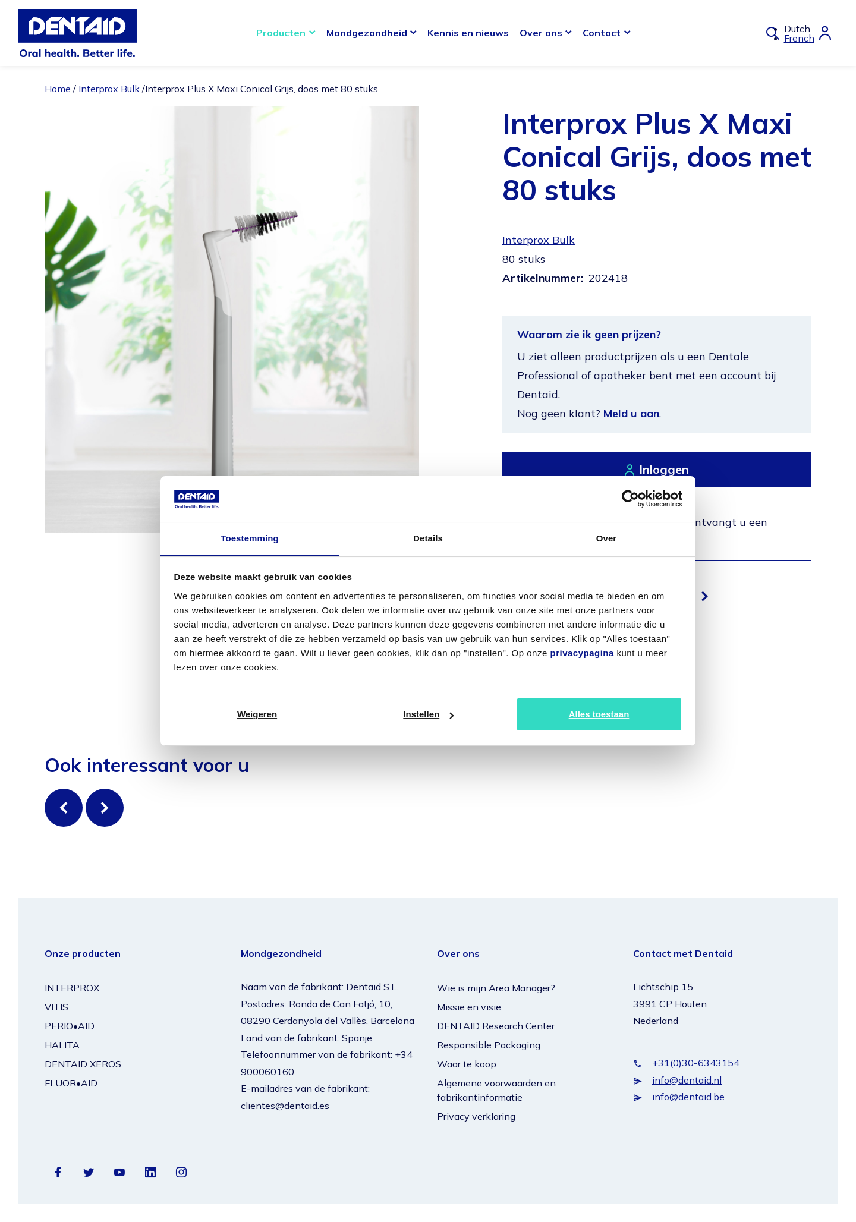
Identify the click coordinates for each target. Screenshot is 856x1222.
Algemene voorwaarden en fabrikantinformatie (496, 1090)
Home (58, 89)
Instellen (428, 714)
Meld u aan (631, 413)
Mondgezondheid (366, 33)
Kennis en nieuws (468, 33)
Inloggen (664, 469)
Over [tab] (606, 538)
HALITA (62, 1045)
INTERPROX (72, 988)
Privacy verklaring (476, 1116)
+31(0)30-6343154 (695, 1063)
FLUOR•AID (71, 1083)
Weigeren (257, 714)
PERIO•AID (70, 1026)
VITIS (56, 1007)
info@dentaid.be (688, 1097)
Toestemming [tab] (250, 538)
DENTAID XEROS (83, 1064)
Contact (602, 33)
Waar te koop (466, 1064)
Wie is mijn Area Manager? (496, 988)
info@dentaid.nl (687, 1080)
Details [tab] (428, 538)
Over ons (541, 33)
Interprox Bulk (109, 89)
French (799, 38)
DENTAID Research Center (496, 1026)
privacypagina (581, 653)
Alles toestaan (599, 714)
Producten (281, 33)
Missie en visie (469, 1007)
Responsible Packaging (488, 1045)
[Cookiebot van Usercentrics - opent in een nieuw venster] (630, 499)
